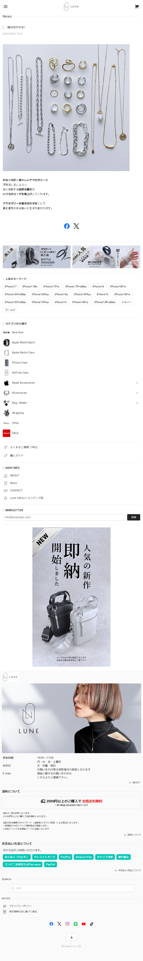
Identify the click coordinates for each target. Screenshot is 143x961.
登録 (133, 517)
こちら (41, 777)
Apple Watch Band (23, 342)
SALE (15, 433)
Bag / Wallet (19, 402)
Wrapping (18, 412)
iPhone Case (20, 362)
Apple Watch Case (23, 352)
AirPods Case (20, 372)
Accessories (19, 392)
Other (15, 422)
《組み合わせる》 (16, 27)
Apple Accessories (23, 382)
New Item (18, 332)
